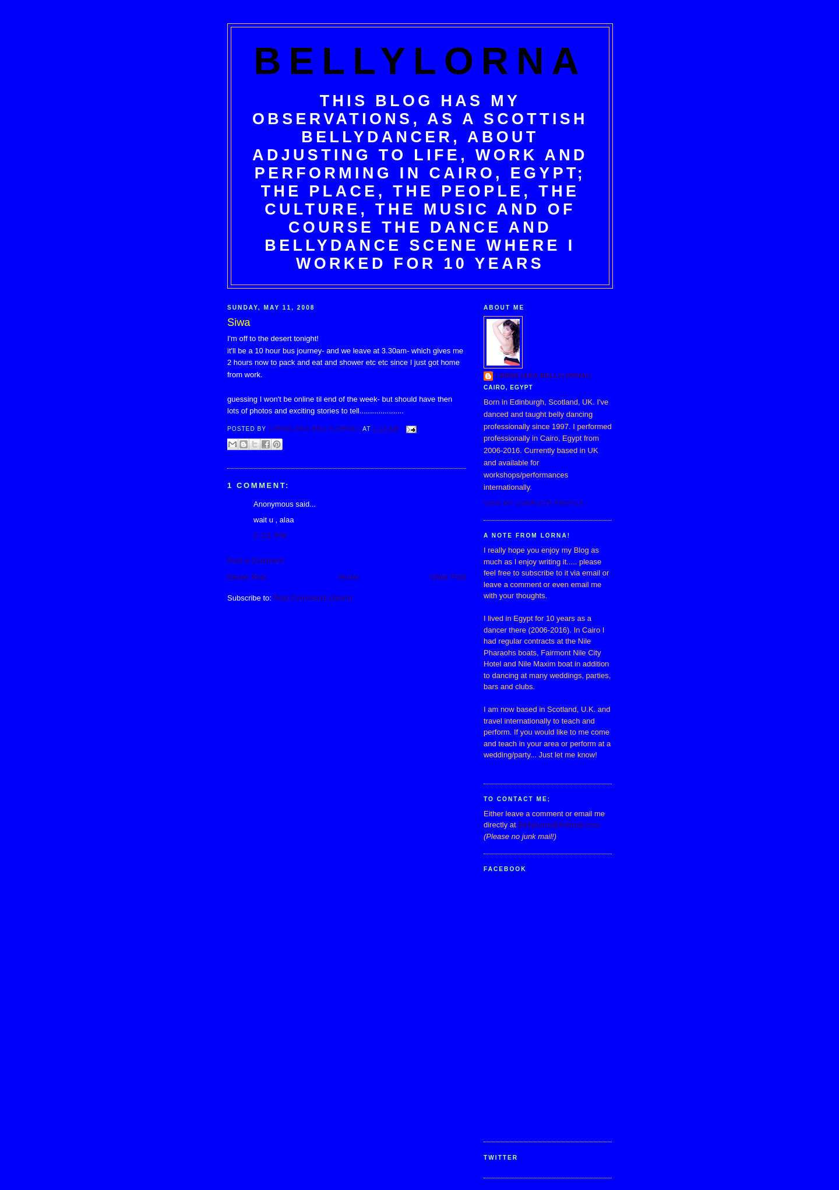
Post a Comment (255, 560)
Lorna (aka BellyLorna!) (543, 376)
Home (349, 577)
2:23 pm (270, 535)
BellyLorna (420, 61)
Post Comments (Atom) (313, 598)
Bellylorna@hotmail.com (559, 824)
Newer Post (246, 577)
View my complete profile (534, 503)
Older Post (448, 577)
